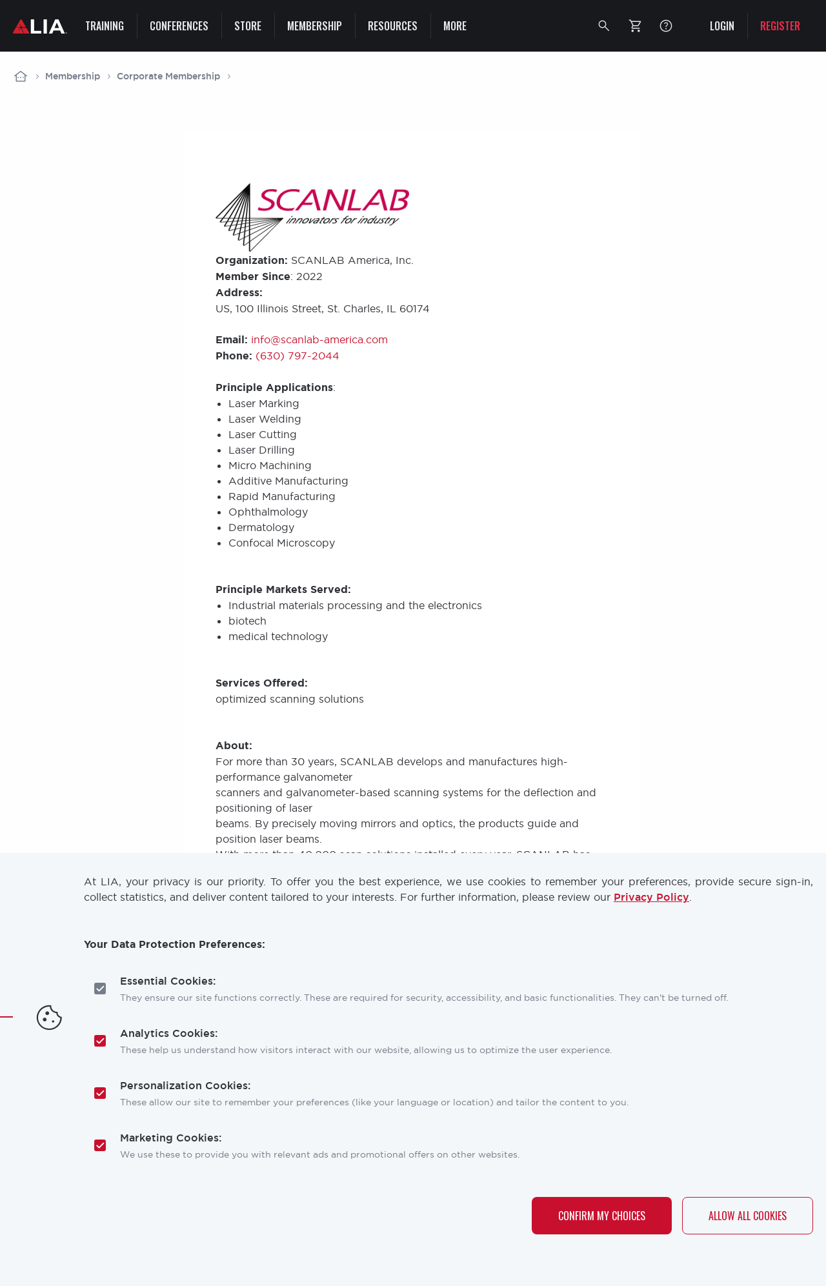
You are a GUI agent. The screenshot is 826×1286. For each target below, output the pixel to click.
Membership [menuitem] (314, 26)
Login (722, 26)
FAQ (665, 25)
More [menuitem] (455, 26)
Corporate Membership (168, 76)
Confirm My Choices (601, 1215)
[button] (604, 25)
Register (780, 26)
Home (20, 76)
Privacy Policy (651, 897)
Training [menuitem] (104, 26)
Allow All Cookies (748, 1215)
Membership (72, 76)
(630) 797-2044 (297, 355)
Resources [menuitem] (393, 26)
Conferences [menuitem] (179, 26)
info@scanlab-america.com (319, 339)
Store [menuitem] (247, 26)
